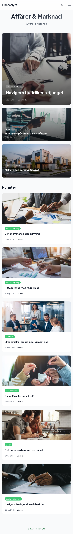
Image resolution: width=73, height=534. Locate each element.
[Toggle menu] (69, 5)
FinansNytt (9, 5)
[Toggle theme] (62, 5)
